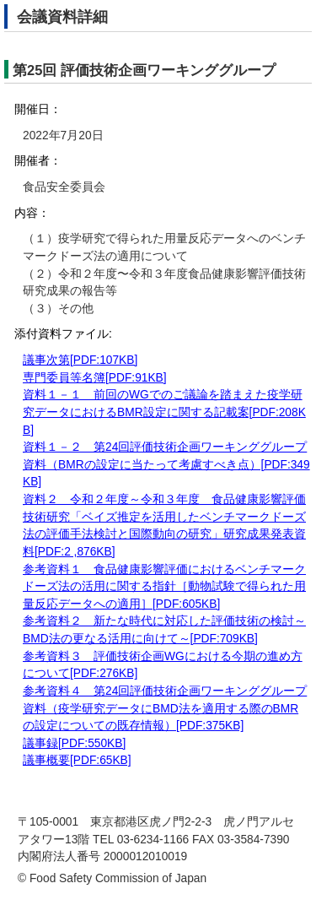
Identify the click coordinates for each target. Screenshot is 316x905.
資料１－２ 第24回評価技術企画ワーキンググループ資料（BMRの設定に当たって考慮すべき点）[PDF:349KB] (166, 464)
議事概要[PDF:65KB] (77, 760)
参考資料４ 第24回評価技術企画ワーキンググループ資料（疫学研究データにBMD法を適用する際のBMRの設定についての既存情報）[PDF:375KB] (165, 708)
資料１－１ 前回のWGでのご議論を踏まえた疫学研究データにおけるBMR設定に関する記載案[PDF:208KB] (164, 412)
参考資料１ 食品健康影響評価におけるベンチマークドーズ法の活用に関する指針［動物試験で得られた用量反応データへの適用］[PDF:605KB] (164, 586)
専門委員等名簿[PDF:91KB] (95, 377)
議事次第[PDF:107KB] (80, 360)
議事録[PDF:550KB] (74, 743)
